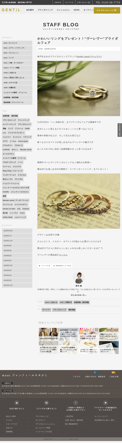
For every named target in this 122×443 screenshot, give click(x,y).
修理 (4, 208)
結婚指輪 (6, 119)
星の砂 (5, 226)
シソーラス (14, 226)
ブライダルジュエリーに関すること (46, 435)
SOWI (16, 137)
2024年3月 (8, 275)
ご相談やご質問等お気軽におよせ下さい (75, 435)
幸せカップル (8, 190)
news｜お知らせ (51, 302)
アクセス (76, 404)
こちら (64, 255)
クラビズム (23, 186)
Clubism (27, 222)
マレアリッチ (8, 217)
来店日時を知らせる (105, 10)
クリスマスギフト (22, 217)
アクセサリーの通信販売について (105, 435)
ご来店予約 (114, 404)
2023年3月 (8, 296)
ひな (20, 222)
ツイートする (45, 265)
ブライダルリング (45, 10)
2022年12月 (8, 302)
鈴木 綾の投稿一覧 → (79, 295)
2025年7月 (8, 249)
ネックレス (7, 146)
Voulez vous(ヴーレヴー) (89, 56)
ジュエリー (27, 142)
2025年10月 (8, 244)
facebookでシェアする (63, 265)
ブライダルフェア (10, 133)
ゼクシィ (15, 159)
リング (27, 133)
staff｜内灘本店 (67, 302)
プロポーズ (19, 155)
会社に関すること (16, 435)
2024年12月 (8, 255)
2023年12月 (8, 281)
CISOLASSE (8, 230)
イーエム (6, 150)
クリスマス (18, 177)
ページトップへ (120, 130)
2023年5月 (8, 286)
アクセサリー (8, 155)
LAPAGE (6, 159)
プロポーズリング (10, 173)
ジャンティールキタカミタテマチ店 (17, 199)
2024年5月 (8, 270)
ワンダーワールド (10, 186)
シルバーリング (21, 230)
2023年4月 (8, 291)
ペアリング (18, 146)
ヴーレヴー (46, 310)
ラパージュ (7, 177)
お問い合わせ (82, 2)
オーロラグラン (23, 164)
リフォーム (7, 137)
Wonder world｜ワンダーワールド (17, 213)
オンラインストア (91, 10)
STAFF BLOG (61, 26)
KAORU (6, 204)
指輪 (21, 133)
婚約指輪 (73, 310)
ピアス (27, 146)
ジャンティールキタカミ (21, 204)
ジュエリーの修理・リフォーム (15, 168)
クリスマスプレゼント (11, 142)
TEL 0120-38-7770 (108, 2)
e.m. (22, 137)
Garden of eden (9, 222)
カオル (23, 226)
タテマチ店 (69, 2)
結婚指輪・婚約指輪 (84, 302)
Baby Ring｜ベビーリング (13, 182)
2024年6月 (8, 265)
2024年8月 (8, 260)
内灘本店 (58, 2)
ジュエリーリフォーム (11, 195)
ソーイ (21, 173)
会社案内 (30, 10)
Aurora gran (17, 150)
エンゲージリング (10, 128)
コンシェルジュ (63, 10)
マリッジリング (25, 124)
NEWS (77, 10)
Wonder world (9, 164)
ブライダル (19, 190)
